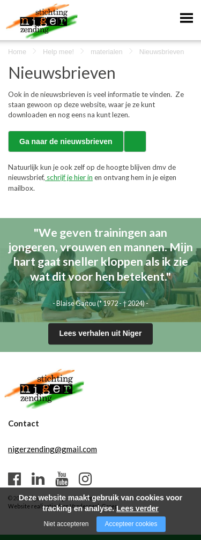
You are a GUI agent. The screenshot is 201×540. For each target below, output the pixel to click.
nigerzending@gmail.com (52, 449)
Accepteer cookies (131, 524)
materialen (107, 52)
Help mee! (58, 52)
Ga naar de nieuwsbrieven (66, 141)
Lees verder (137, 508)
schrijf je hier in (69, 177)
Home (17, 52)
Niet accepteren (65, 524)
